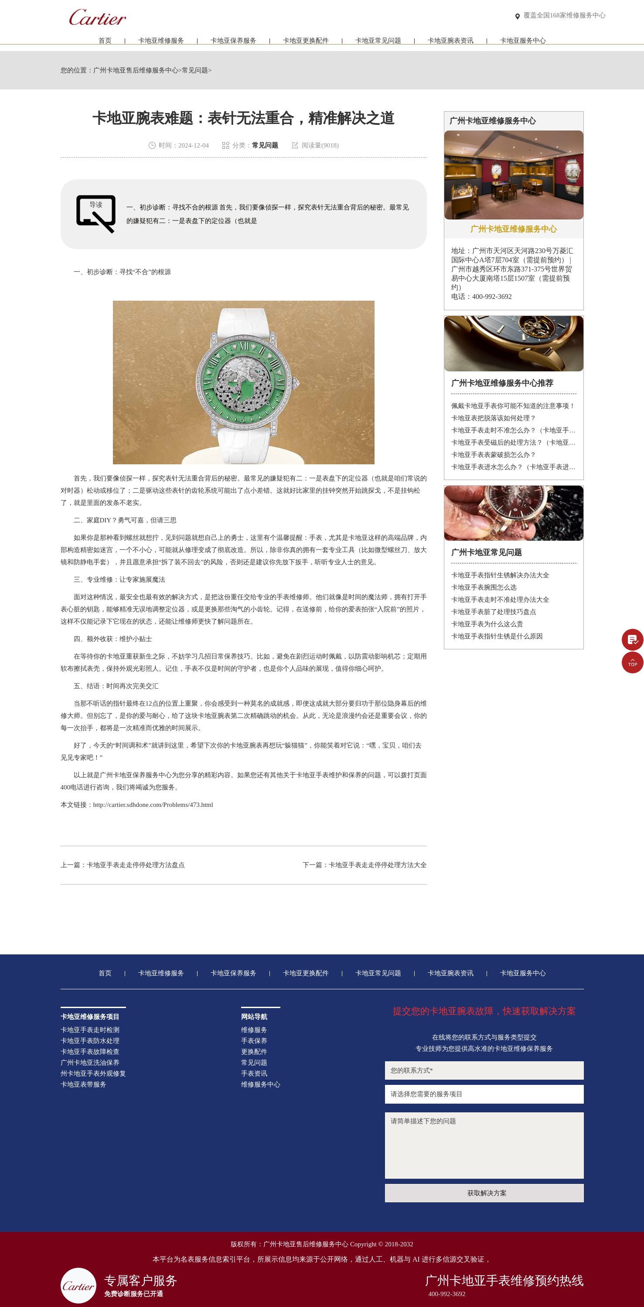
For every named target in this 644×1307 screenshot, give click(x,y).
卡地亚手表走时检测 (90, 1030)
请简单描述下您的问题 (484, 1145)
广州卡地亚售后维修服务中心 (135, 70)
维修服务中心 (260, 1084)
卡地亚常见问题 (378, 42)
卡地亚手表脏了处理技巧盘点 (493, 611)
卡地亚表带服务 (83, 1084)
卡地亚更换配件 (306, 42)
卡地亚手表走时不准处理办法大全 (500, 599)
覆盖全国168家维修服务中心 (565, 16)
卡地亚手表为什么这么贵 (487, 624)
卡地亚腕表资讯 (451, 42)
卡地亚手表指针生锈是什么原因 (497, 636)
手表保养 (254, 1041)
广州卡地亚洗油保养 (90, 1063)
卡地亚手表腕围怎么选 (484, 587)
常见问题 (195, 70)
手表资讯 (254, 1073)
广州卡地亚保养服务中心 (136, 775)
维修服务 (254, 1030)
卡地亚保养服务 (233, 42)
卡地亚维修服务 (161, 42)
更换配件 (254, 1052)
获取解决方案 (487, 1193)
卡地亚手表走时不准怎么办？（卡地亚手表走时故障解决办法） (513, 430)
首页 (105, 42)
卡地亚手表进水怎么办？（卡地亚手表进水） (513, 466)
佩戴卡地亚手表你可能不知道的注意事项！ (513, 405)
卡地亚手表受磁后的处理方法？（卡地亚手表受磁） (513, 442)
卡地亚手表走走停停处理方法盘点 (136, 864)
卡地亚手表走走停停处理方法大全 (378, 864)
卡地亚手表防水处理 (90, 1041)
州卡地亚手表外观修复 (93, 1073)
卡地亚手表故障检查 (90, 1052)
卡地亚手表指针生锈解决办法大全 (500, 575)
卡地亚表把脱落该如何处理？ (493, 418)
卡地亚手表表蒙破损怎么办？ (493, 454)
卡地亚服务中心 (523, 42)
